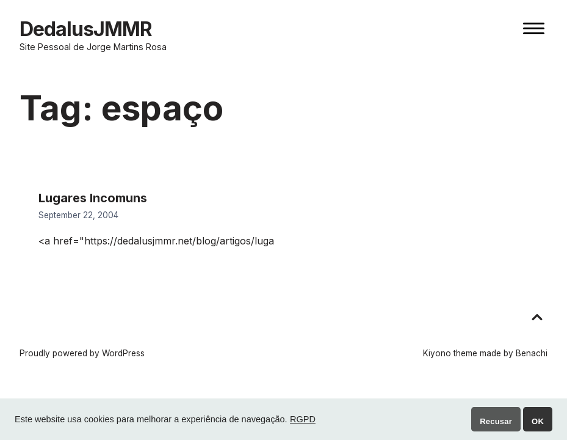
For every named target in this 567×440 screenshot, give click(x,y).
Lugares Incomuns (92, 198)
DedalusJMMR (86, 29)
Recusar (496, 421)
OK (538, 421)
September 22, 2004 (78, 215)
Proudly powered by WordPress (82, 353)
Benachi (531, 353)
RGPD (303, 419)
